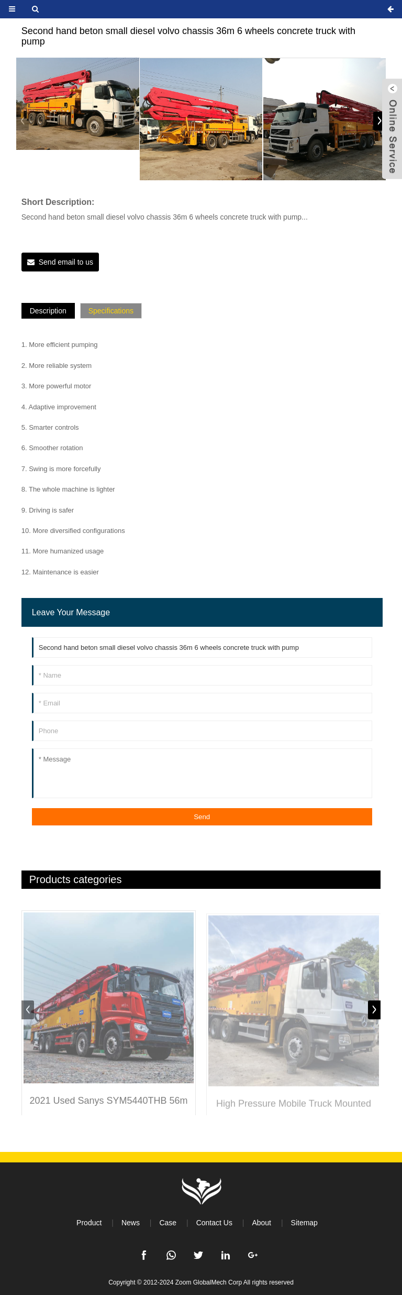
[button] (379, 121)
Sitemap (304, 1222)
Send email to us (66, 262)
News (130, 1222)
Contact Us (214, 1222)
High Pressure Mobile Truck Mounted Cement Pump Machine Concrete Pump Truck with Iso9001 (293, 1112)
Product (89, 1222)
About (261, 1222)
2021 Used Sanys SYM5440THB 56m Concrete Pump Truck (108, 1110)
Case (167, 1222)
